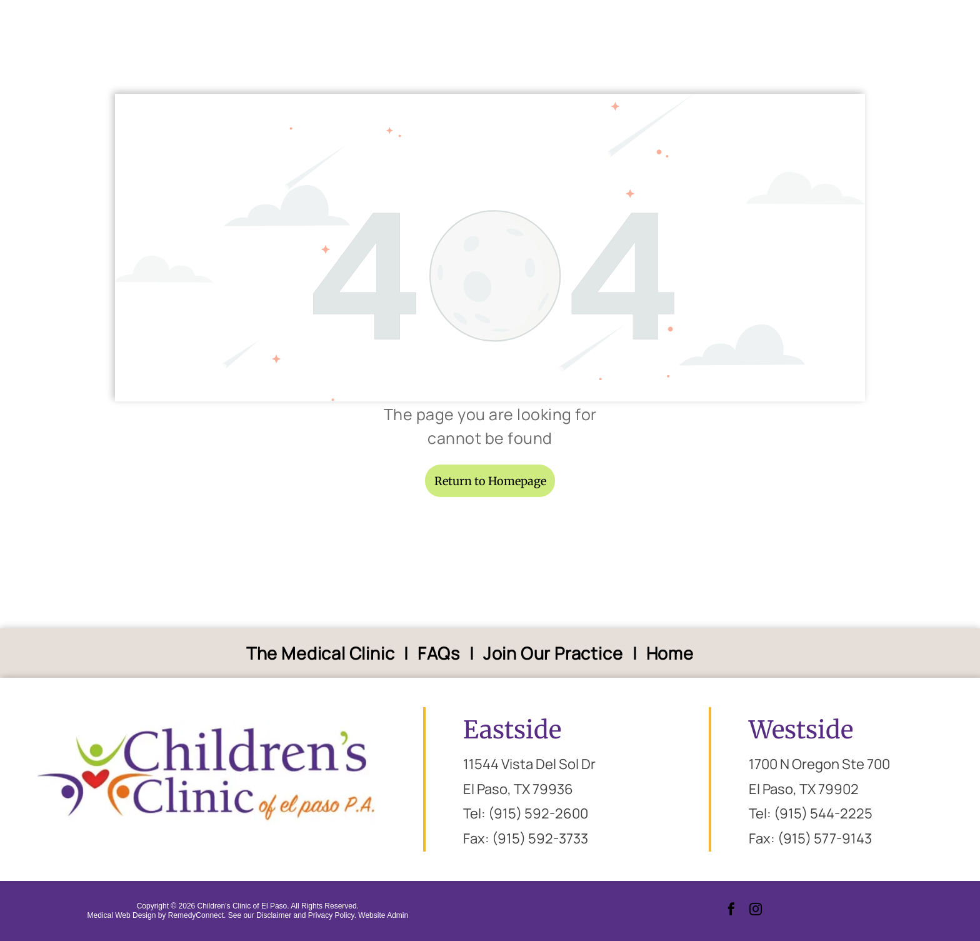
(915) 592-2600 (538, 813)
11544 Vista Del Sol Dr (529, 764)
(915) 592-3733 (540, 838)
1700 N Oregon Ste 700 (819, 764)
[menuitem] (323, 653)
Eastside (512, 730)
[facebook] (731, 910)
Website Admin (383, 915)
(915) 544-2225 (823, 813)
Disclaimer (273, 915)
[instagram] (755, 910)
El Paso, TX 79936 (518, 789)
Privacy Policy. (332, 915)
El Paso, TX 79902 (804, 789)
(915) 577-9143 (825, 838)
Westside (801, 730)
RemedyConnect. (197, 915)
